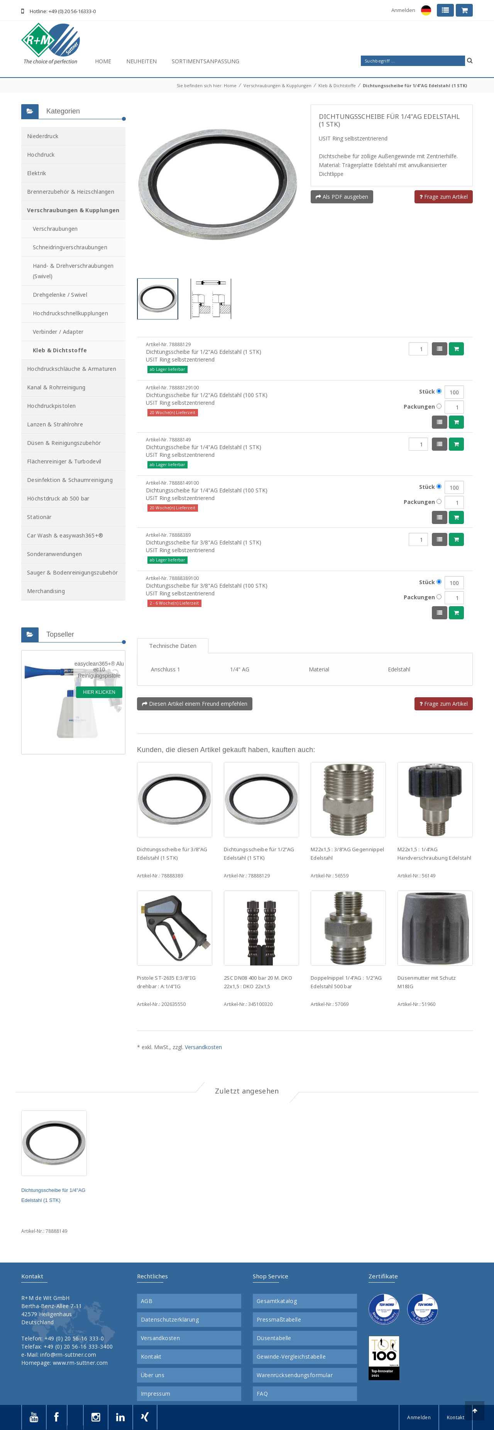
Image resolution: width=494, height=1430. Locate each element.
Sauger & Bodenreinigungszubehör (72, 572)
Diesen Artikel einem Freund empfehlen (194, 703)
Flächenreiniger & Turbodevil (64, 461)
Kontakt (151, 1356)
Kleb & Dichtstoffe (337, 85)
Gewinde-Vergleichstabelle (291, 1356)
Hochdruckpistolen (51, 405)
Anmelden (403, 10)
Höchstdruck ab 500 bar (58, 498)
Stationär (39, 517)
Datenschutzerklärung (170, 1319)
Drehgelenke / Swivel (60, 294)
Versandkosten (203, 1047)
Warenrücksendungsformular (295, 1375)
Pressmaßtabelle (279, 1319)
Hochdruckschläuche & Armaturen (71, 368)
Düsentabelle (274, 1338)
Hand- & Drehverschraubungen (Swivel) (73, 271)
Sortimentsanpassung (205, 61)
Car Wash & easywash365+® (65, 535)
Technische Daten (172, 645)
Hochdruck (41, 154)
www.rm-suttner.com (80, 1362)
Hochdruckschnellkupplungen (70, 313)
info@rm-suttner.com (68, 1354)
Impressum (156, 1393)
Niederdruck (42, 136)
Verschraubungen (55, 228)
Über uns (152, 1375)
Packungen (423, 406)
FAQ (262, 1393)
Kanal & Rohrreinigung (56, 387)
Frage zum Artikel (444, 196)
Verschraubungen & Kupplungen (277, 85)
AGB (146, 1301)
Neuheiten (141, 61)
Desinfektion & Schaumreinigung (70, 479)
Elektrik (36, 173)
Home (103, 61)
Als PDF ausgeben (342, 196)
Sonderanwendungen (54, 554)
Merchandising (46, 591)
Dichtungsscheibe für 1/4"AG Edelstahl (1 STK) (415, 85)
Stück (430, 391)
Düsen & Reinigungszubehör (64, 442)
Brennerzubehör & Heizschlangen (70, 191)
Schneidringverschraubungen (70, 247)
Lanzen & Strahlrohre (55, 424)
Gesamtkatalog (277, 1301)
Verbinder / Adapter (58, 331)
